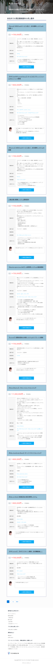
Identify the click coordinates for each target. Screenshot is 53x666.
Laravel (25, 109)
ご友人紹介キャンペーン (13, 623)
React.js (18, 176)
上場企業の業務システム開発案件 (18, 199)
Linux (25, 293)
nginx (22, 293)
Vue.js (29, 109)
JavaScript (22, 474)
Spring (18, 53)
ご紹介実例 (10, 621)
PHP (18, 109)
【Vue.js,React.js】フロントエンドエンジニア (22, 388)
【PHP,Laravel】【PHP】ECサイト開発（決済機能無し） (25, 551)
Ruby (18, 474)
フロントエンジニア (21, 179)
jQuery (26, 474)
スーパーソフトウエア (26, 660)
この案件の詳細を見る (26, 66)
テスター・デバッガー (21, 522)
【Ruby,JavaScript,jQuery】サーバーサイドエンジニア (24, 453)
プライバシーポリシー (26, 663)
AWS (28, 293)
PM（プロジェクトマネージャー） (24, 235)
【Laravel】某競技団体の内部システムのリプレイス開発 (25, 337)
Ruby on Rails (20, 519)
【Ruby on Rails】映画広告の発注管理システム (22, 497)
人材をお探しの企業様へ (13, 629)
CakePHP (21, 109)
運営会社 (9, 635)
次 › (13, 601)
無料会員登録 (10, 615)
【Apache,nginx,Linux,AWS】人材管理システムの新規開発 (25, 267)
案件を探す (10, 619)
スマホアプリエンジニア (33, 112)
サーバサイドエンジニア (22, 56)
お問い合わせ (10, 637)
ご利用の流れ (10, 617)
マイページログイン (12, 613)
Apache (18, 293)
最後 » (17, 601)
